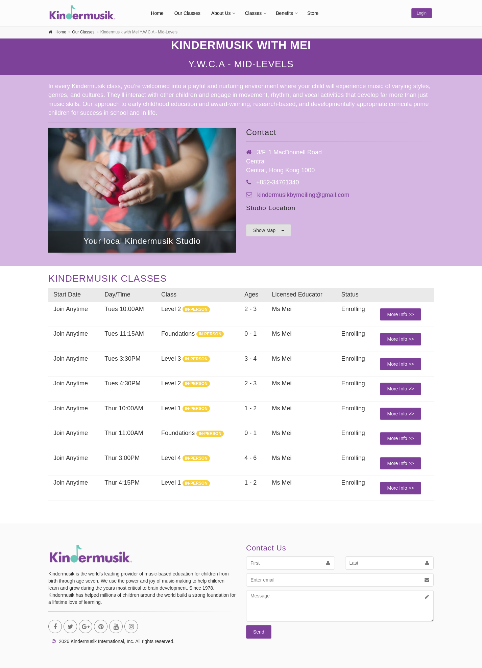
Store (312, 13)
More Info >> (400, 314)
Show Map (269, 230)
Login (422, 13)
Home (157, 13)
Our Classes (187, 13)
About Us (221, 13)
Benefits (284, 13)
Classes (253, 13)
